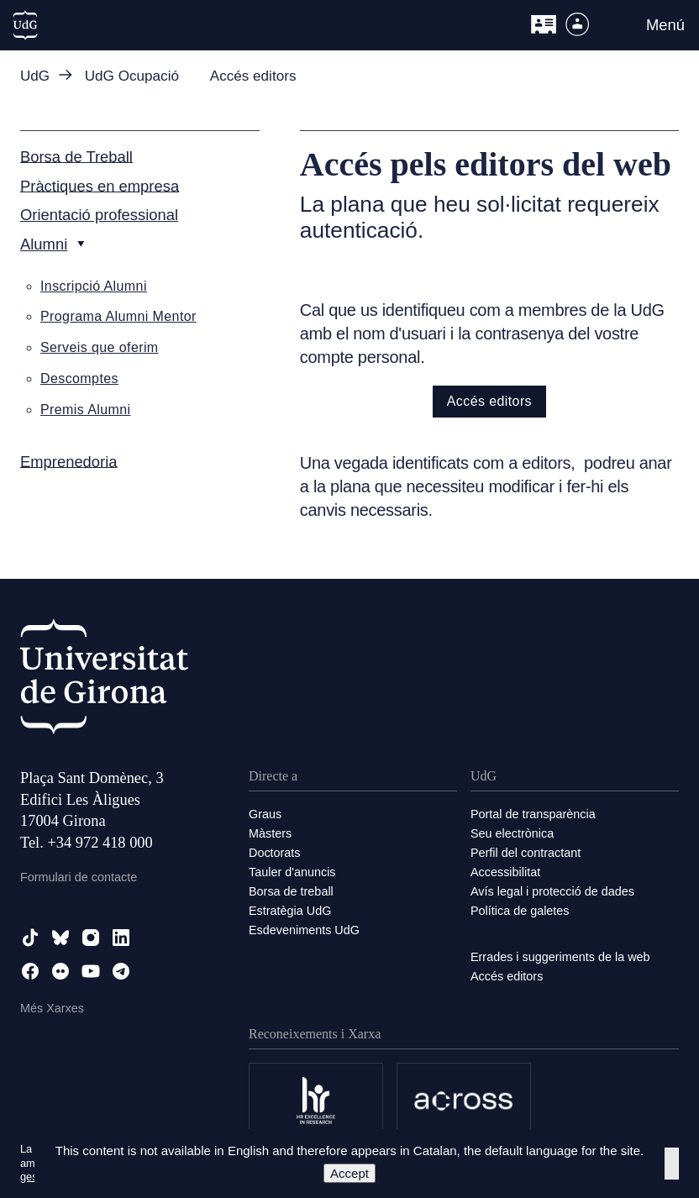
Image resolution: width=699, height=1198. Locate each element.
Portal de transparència (533, 814)
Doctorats (275, 852)
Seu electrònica (512, 833)
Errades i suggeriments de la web (560, 957)
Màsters (270, 833)
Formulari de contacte (78, 877)
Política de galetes (520, 910)
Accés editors (489, 401)
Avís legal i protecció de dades (552, 891)
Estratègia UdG (290, 910)
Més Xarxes (52, 1008)
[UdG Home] (25, 25)
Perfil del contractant (525, 852)
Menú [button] (665, 25)
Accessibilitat (505, 872)
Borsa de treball (291, 891)
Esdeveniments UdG (304, 930)
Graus (265, 814)
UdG (35, 76)
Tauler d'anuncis (292, 872)
